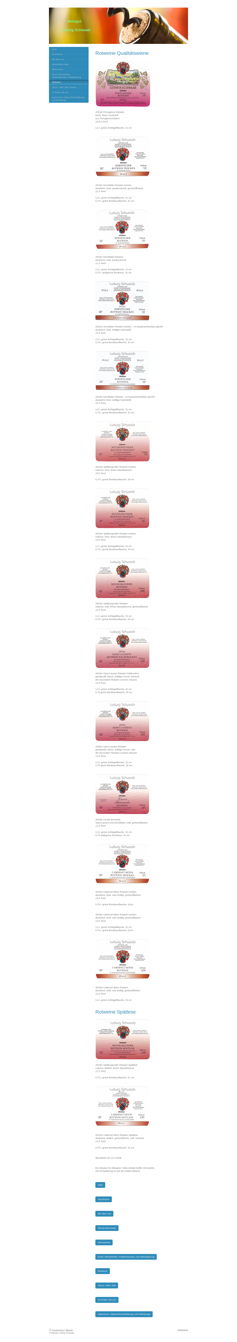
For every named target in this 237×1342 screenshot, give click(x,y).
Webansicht (183, 1330)
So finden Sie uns (107, 1299)
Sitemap (69, 1330)
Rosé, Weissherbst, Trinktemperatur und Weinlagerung (126, 1256)
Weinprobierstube (107, 1228)
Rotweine (102, 1271)
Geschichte (103, 1199)
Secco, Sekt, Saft (107, 1285)
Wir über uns (104, 1213)
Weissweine (104, 1242)
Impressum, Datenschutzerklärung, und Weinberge (124, 1314)
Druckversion (56, 1330)
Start (100, 1185)
